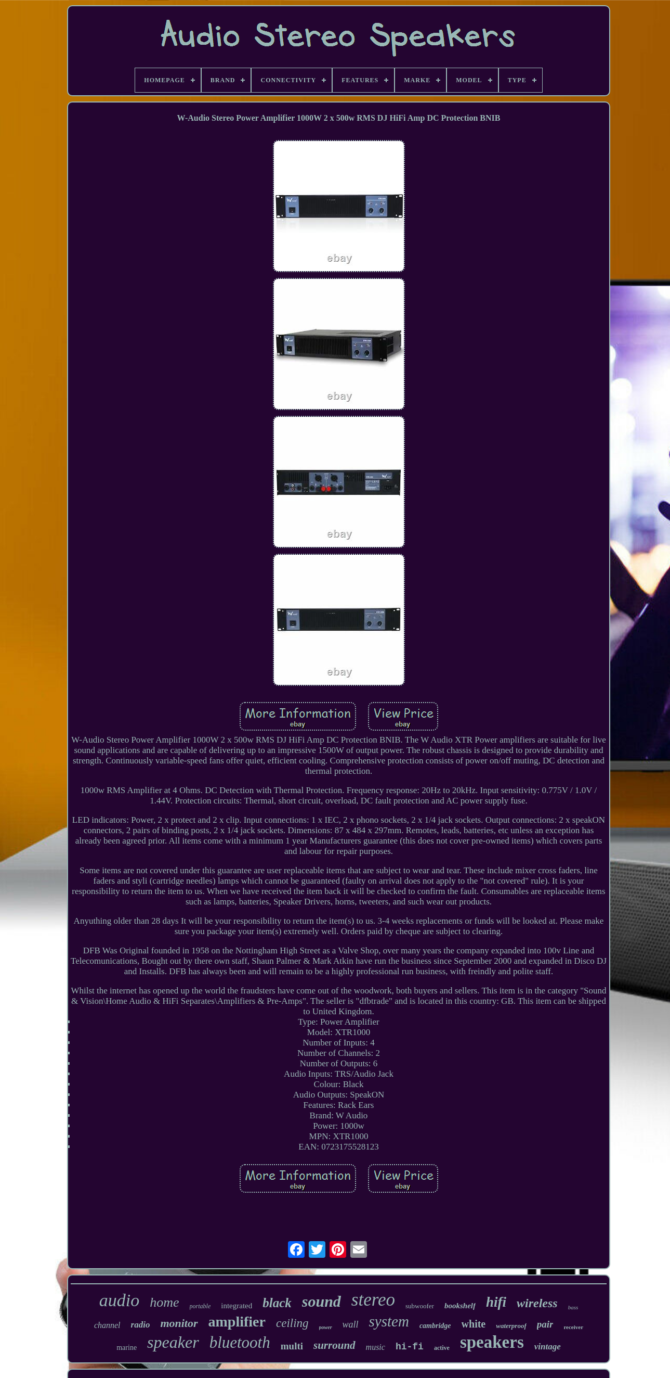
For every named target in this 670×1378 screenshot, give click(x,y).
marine (126, 1347)
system (389, 1321)
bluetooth (239, 1342)
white (474, 1324)
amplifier (237, 1321)
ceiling (292, 1323)
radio (140, 1325)
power (325, 1327)
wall (351, 1324)
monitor (179, 1323)
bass (573, 1307)
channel (107, 1325)
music (375, 1347)
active (442, 1347)
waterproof (511, 1326)
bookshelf (460, 1306)
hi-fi (410, 1347)
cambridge (435, 1326)
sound (321, 1301)
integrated (236, 1306)
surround (334, 1345)
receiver (573, 1327)
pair (545, 1324)
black (277, 1303)
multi (292, 1346)
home (164, 1302)
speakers (492, 1342)
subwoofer (419, 1306)
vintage (547, 1346)
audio (119, 1300)
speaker (173, 1342)
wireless (537, 1303)
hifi (496, 1302)
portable (200, 1306)
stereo (373, 1300)
